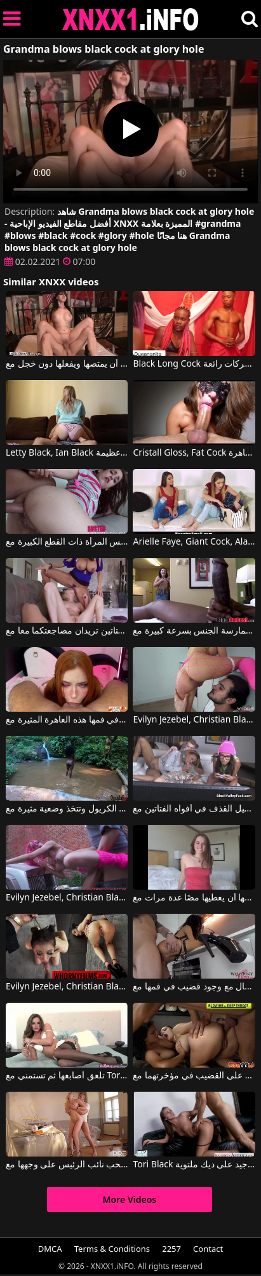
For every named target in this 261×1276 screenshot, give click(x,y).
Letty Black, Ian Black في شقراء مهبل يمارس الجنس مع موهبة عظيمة (67, 453)
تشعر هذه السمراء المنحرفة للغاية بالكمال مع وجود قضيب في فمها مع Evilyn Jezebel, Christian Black (194, 987)
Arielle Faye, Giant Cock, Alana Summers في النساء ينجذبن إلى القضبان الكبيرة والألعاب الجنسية (194, 542)
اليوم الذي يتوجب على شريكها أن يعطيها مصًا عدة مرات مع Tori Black (194, 898)
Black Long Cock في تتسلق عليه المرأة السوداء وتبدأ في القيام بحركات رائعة (194, 364)
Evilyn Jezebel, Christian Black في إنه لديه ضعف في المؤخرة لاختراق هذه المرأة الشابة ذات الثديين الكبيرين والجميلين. (194, 720)
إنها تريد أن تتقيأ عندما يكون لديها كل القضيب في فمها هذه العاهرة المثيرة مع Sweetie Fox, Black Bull (67, 720)
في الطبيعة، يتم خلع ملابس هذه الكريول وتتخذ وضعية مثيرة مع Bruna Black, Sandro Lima (67, 809)
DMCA (50, 1248)
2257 (171, 1248)
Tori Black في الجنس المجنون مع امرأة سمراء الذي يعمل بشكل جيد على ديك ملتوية (194, 1165)
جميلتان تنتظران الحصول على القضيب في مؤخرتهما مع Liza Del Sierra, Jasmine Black (194, 1076)
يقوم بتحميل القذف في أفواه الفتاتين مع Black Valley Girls (194, 809)
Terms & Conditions (112, 1248)
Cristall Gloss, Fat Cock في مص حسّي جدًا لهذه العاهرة (194, 453)
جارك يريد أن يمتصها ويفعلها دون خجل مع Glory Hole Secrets (67, 364)
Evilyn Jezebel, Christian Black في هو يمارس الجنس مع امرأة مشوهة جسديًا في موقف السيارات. (67, 898)
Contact (208, 1248)
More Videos (130, 1199)
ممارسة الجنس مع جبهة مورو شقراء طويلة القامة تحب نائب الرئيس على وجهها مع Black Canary (67, 1165)
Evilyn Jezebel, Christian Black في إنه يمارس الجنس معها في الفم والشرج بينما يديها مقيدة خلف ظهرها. (67, 987)
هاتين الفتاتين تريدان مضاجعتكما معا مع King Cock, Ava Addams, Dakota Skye (67, 631)
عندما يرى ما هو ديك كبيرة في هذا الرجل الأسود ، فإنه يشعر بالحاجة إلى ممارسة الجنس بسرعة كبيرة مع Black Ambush (194, 631)
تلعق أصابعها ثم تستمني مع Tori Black (67, 1076)
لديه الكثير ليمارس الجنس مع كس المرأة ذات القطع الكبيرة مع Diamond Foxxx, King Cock (67, 542)
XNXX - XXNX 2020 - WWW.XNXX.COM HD (131, 19)
